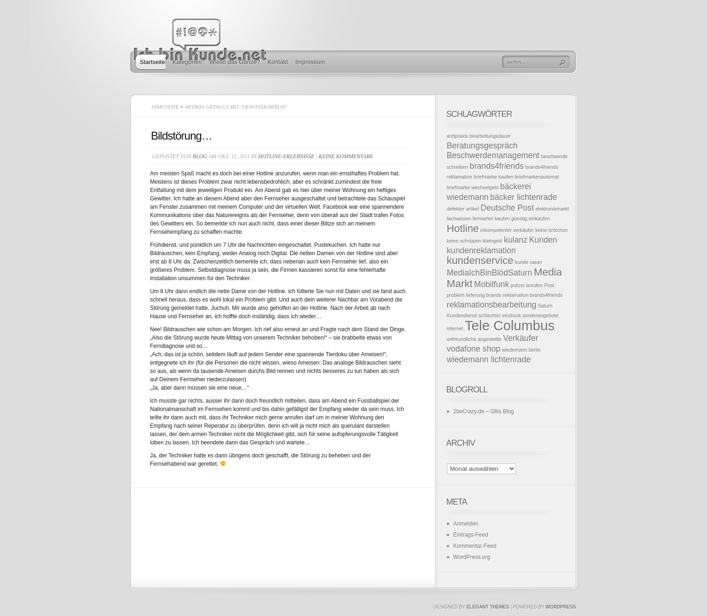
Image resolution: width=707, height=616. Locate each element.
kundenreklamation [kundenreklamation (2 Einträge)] (481, 250)
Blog (200, 156)
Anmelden (465, 523)
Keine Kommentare (345, 156)
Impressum (310, 61)
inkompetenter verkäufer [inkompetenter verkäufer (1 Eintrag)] (507, 230)
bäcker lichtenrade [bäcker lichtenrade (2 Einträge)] (523, 197)
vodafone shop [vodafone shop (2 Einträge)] (474, 348)
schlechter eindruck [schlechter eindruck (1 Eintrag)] (499, 315)
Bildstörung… (181, 135)
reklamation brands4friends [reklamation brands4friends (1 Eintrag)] (533, 295)
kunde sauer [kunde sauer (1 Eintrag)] (528, 262)
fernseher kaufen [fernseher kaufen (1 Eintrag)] (491, 218)
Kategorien (187, 61)
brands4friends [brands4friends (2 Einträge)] (497, 166)
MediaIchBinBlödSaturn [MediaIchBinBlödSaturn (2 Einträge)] (490, 272)
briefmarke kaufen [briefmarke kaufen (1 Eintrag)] (493, 177)
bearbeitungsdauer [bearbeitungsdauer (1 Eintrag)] (490, 136)
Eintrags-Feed (470, 535)
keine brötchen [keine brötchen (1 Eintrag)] (551, 230)
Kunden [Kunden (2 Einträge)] (543, 239)
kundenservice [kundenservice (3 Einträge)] (480, 260)
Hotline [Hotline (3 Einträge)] (463, 228)
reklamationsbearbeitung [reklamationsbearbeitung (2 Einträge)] (491, 304)
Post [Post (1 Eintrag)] (549, 285)
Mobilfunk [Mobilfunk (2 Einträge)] (492, 284)
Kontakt (278, 61)
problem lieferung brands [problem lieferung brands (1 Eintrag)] (474, 295)
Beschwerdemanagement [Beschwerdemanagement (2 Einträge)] (493, 155)
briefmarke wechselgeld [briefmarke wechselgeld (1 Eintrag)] (473, 187)
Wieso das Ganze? (234, 61)
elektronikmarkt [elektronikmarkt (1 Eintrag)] (552, 209)
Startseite (153, 61)
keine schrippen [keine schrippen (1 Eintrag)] (464, 241)
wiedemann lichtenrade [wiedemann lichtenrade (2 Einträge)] (489, 359)
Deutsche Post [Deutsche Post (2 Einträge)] (507, 207)
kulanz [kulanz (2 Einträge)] (516, 239)
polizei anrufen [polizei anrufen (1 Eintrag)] (527, 285)
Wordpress (561, 607)
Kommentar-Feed (475, 546)
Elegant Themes (487, 607)
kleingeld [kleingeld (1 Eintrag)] (492, 241)
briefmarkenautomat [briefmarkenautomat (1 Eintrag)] (537, 177)
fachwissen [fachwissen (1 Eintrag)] (459, 218)
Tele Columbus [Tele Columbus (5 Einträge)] (509, 325)
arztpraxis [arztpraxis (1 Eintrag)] (457, 136)
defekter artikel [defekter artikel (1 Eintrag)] (463, 209)
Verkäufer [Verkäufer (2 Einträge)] (520, 338)
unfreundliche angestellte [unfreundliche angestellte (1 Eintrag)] (474, 339)
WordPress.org (471, 557)
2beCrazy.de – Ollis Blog (483, 411)
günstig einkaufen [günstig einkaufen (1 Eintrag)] (530, 218)
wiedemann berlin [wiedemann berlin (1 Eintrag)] (521, 350)
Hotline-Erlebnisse (286, 156)
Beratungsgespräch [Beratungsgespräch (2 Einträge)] (482, 145)
